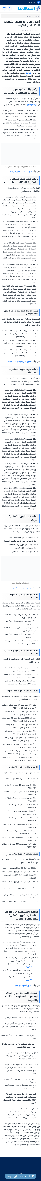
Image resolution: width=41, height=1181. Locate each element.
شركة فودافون (32, 104)
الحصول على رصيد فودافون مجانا (20, 361)
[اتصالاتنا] (29, 8)
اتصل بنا (19, 1173)
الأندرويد (29, 966)
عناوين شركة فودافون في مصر (20, 171)
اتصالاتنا (28, 73)
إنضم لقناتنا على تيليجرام (20, 1176)
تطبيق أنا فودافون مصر (24, 985)
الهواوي (29, 979)
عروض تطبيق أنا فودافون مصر (21, 587)
